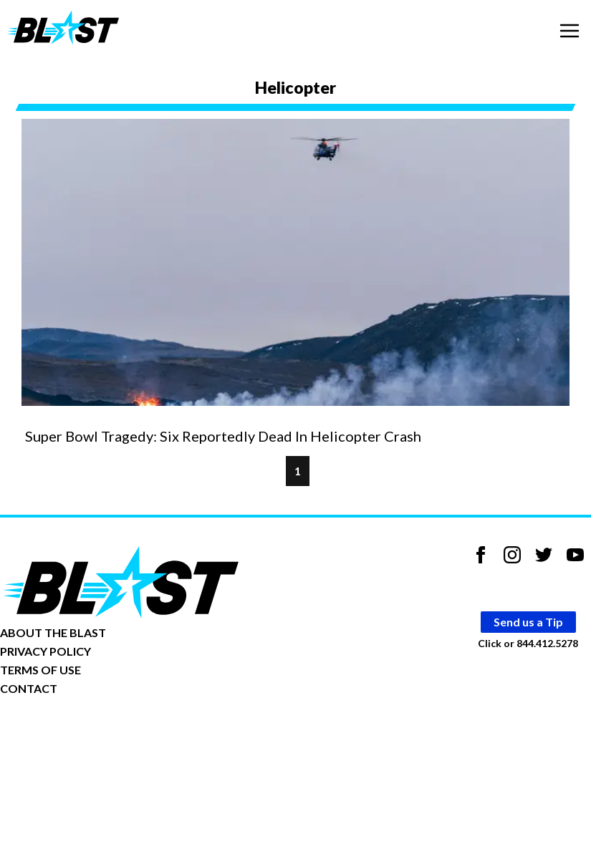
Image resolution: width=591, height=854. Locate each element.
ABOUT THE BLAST (53, 632)
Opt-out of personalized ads (69, 732)
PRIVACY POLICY (45, 651)
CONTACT (28, 688)
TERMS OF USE (40, 669)
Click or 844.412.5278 (528, 643)
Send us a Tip (528, 622)
